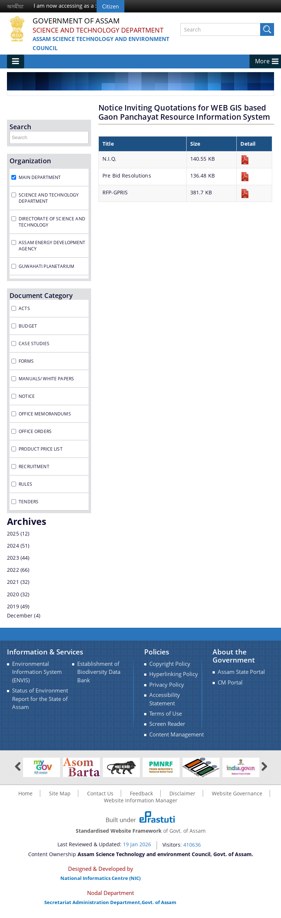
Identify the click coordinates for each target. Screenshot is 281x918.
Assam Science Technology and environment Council (101, 43)
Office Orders (35, 431)
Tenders (28, 502)
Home (25, 793)
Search (20, 126)
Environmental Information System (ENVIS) (37, 672)
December (20, 615)
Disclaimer (182, 793)
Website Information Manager (140, 800)
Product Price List (41, 449)
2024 (13, 545)
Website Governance (237, 793)
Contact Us (100, 793)
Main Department (40, 177)
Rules (25, 484)
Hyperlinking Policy (173, 674)
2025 (13, 533)
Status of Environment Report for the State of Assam (40, 699)
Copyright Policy (169, 664)
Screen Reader (167, 724)
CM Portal (230, 682)
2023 (13, 557)
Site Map (60, 793)
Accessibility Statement (164, 699)
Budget (28, 326)
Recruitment (34, 466)
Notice (27, 396)
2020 (13, 594)
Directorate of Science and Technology (52, 222)
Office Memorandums (45, 414)
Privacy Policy (166, 684)
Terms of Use (165, 713)
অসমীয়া (15, 6)
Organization (30, 160)
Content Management (176, 734)
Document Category (41, 295)
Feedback (141, 793)
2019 (13, 606)
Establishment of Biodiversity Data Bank (98, 672)
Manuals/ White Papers (46, 379)
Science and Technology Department (98, 30)
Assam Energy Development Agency (52, 245)
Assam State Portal (241, 672)
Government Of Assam (76, 21)
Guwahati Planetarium (46, 266)
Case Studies (34, 343)
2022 (13, 569)
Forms (26, 361)
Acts (24, 308)
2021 (13, 581)
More (262, 61)
